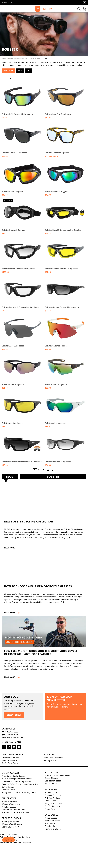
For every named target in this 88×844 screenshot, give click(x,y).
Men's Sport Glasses (10, 821)
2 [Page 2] (39, 470)
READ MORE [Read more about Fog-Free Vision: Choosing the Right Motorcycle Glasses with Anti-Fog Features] (10, 677)
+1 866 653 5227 (8, 3)
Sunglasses (20, 58)
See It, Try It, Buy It (10, 763)
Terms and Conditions (53, 757)
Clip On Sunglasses (53, 806)
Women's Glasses (52, 820)
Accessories (52, 789)
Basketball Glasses (53, 781)
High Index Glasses (53, 829)
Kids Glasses (50, 823)
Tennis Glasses (51, 783)
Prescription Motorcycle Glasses (15, 812)
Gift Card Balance (9, 760)
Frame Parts (50, 809)
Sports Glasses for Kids (11, 827)
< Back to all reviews (8, 834)
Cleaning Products (53, 795)
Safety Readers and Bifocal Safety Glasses (19, 792)
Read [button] (6, 71)
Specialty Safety (8, 789)
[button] (79, 9)
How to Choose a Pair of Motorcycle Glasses (38, 586)
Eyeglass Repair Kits (53, 803)
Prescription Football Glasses (57, 775)
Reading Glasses (52, 826)
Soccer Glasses (51, 778)
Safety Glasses (11, 772)
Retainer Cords (51, 792)
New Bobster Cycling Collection (28, 522)
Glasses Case (50, 800)
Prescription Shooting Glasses (14, 809)
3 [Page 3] (43, 470)
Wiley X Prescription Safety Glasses (17, 778)
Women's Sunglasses (11, 804)
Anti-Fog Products (52, 798)
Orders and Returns (10, 757)
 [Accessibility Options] (84, 2)
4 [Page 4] (48, 470)
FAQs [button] (20, 71)
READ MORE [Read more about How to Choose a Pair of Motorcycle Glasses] (10, 612)
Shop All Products (8, 58)
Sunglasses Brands (33, 58)
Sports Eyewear (11, 818)
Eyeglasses (51, 814)
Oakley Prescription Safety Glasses (16, 781)
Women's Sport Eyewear (12, 824)
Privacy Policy (50, 760)
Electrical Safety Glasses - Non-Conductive (20, 784)
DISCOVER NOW (14, 715)
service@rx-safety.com (12, 737)
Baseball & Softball (53, 772)
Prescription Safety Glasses (13, 776)
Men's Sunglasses (9, 801)
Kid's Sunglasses (9, 807)
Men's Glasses (51, 818)
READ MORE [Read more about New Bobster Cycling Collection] (10, 548)
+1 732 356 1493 (10, 734)
